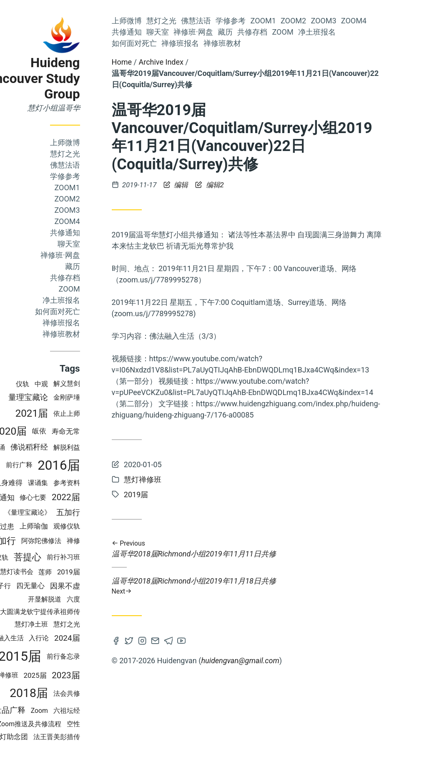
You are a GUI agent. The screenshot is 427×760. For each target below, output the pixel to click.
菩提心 (64, 557)
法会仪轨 (32, 557)
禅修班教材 (98, 334)
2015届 (56, 656)
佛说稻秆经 (66, 447)
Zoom (106, 288)
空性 (110, 724)
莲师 (82, 572)
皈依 (76, 431)
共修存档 (102, 277)
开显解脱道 (81, 599)
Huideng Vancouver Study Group (67, 78)
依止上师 (103, 414)
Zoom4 (104, 221)
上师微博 (102, 142)
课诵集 (75, 483)
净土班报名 (98, 300)
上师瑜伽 (70, 526)
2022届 (102, 497)
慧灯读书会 (53, 572)
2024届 (104, 638)
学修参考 (102, 176)
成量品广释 (42, 710)
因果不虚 (102, 585)
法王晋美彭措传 (93, 737)
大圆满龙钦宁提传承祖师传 (77, 612)
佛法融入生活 (40, 638)
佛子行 (38, 586)
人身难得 (45, 482)
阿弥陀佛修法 (78, 541)
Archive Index (198, 62)
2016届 (96, 465)
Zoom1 (104, 187)
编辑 (214, 185)
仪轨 (59, 384)
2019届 (105, 572)
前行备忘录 (100, 656)
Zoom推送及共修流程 (66, 724)
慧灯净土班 (68, 624)
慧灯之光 (102, 153)
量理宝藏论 (65, 397)
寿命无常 (102, 431)
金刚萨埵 (103, 397)
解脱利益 (103, 447)
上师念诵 (28, 447)
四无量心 (67, 585)
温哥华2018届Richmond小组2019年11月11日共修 (283, 549)
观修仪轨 (103, 526)
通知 (43, 497)
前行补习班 (100, 557)
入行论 (76, 638)
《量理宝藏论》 (64, 512)
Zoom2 (104, 198)
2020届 (47, 431)
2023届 (103, 675)
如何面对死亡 (94, 311)
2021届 (68, 413)
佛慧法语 (102, 165)
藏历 (109, 266)
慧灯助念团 (47, 737)
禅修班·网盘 (97, 255)
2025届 (71, 675)
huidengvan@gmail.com (277, 660)
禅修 (110, 541)
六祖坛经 (103, 711)
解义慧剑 (103, 384)
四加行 (39, 541)
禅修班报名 (98, 322)
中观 (78, 384)
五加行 (105, 512)
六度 (110, 599)
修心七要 (70, 497)
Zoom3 (104, 210)
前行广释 (56, 465)
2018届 (66, 693)
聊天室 (105, 243)
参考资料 (103, 483)
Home (158, 62)
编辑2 (246, 185)
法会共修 (103, 693)
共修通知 (102, 232)
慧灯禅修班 (38, 675)
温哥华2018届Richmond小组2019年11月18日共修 (283, 585)
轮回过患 (37, 526)
